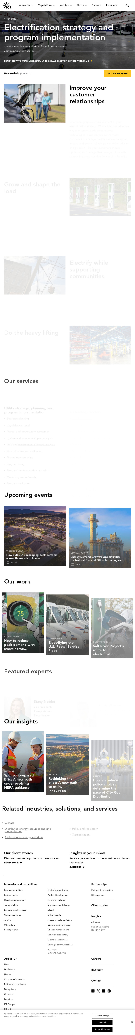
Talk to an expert (118, 73)
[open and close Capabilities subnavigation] (46, 5)
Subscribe (77, 867)
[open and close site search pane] (127, 5)
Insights (97, 916)
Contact (98, 980)
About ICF (12, 959)
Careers (97, 959)
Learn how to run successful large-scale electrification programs (46, 61)
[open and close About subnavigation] (81, 5)
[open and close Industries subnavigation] (26, 5)
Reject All (102, 1022)
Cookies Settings (102, 1015)
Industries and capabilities (22, 884)
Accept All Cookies (102, 1029)
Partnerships (100, 884)
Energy (10, 19)
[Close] (132, 1022)
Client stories (101, 905)
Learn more (13, 862)
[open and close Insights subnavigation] (65, 5)
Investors (98, 969)
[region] (67, 1022)
